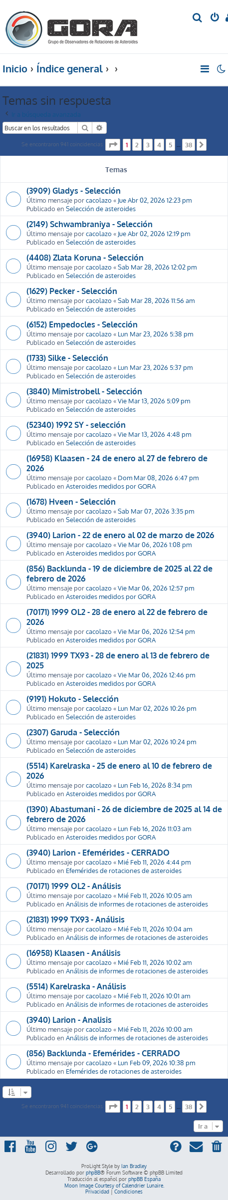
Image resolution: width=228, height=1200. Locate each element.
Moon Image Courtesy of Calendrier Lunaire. (114, 1186)
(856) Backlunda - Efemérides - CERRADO (103, 1053)
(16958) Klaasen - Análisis (73, 953)
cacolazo (99, 200)
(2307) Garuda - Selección (73, 732)
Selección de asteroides (101, 208)
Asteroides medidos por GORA (111, 486)
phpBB (93, 1173)
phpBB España (144, 1179)
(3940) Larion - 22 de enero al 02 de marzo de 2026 (120, 535)
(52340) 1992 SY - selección (76, 425)
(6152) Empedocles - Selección (82, 324)
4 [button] (159, 145)
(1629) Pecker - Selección (71, 291)
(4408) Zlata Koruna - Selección (85, 258)
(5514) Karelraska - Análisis (76, 986)
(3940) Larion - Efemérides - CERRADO (98, 853)
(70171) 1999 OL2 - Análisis (73, 886)
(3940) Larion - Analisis (69, 1020)
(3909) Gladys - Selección (73, 191)
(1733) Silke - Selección (67, 358)
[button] (112, 145)
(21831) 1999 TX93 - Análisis (75, 919)
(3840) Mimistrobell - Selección (84, 391)
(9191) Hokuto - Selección (72, 699)
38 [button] (188, 145)
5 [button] (170, 145)
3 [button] (148, 145)
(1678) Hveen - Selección (71, 502)
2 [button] (137, 145)
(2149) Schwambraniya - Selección (89, 224)
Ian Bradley (134, 1166)
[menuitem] (198, 18)
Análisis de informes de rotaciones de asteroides (137, 904)
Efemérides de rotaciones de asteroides (124, 870)
